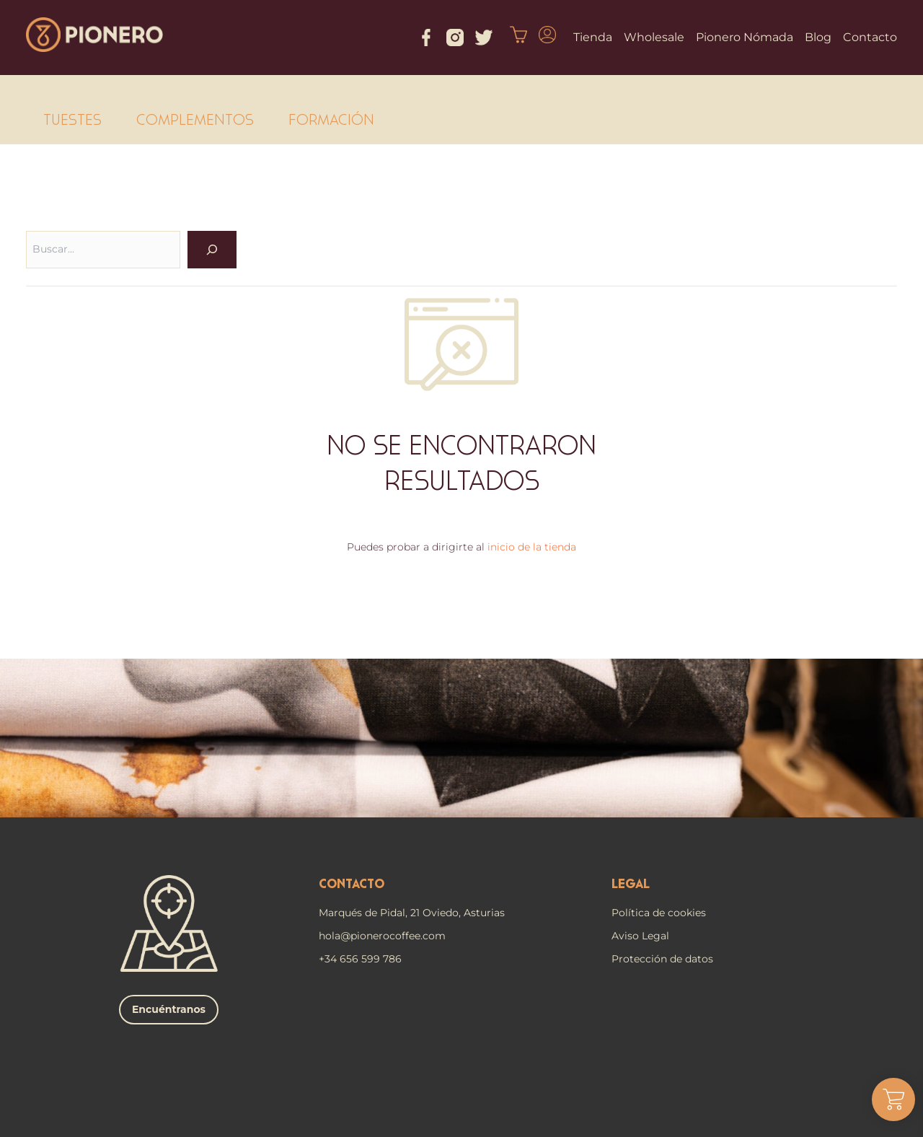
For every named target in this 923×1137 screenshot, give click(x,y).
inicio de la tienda (531, 546)
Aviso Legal (640, 935)
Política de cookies (658, 912)
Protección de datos (662, 958)
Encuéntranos (169, 1009)
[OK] (212, 249)
